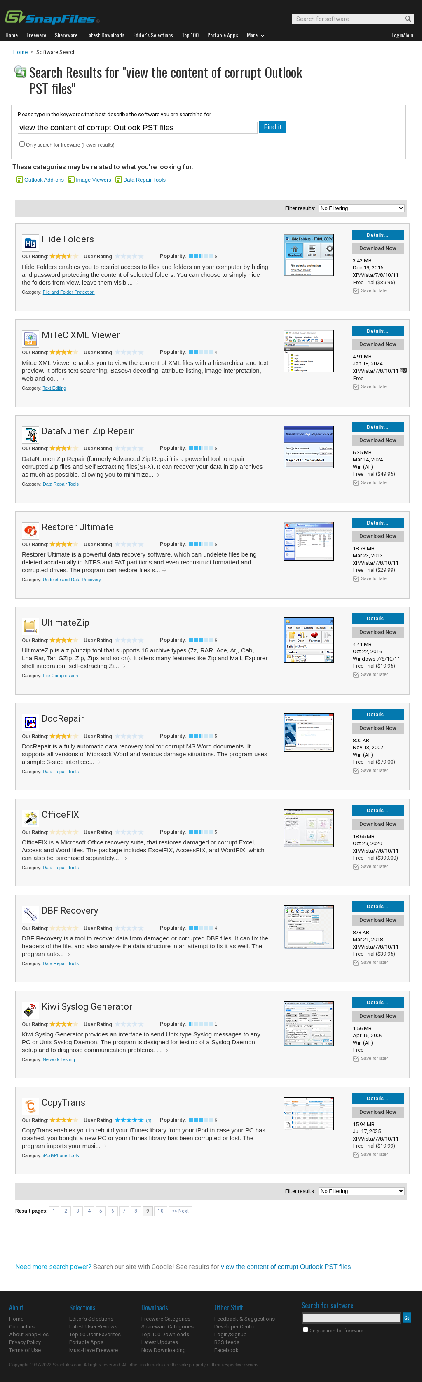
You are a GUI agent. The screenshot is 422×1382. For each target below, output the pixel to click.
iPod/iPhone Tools (61, 1155)
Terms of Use (25, 1350)
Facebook (226, 1350)
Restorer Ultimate (78, 527)
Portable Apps (86, 1342)
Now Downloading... (165, 1350)
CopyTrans (63, 1102)
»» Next (180, 1211)
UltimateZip (65, 622)
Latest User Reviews (93, 1327)
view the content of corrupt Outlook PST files (286, 1266)
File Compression (60, 675)
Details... (378, 235)
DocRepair (63, 718)
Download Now (377, 248)
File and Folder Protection (69, 292)
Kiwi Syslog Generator (87, 1006)
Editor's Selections (91, 1319)
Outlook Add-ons (44, 180)
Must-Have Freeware (93, 1350)
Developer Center (234, 1327)
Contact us (22, 1327)
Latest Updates (159, 1342)
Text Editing (54, 388)
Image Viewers (93, 180)
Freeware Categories (165, 1319)
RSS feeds (226, 1342)
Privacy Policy (25, 1342)
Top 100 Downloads (165, 1334)
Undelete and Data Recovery (72, 579)
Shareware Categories (167, 1327)
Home (20, 52)
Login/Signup (230, 1334)
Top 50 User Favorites (95, 1334)
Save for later (374, 290)
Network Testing (59, 1059)
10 (161, 1211)
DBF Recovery (70, 910)
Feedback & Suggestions (244, 1319)
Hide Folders (68, 239)
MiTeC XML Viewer (81, 335)
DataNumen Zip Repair (88, 431)
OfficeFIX (60, 814)
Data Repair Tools (144, 180)
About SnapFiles (29, 1334)
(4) (148, 1120)
